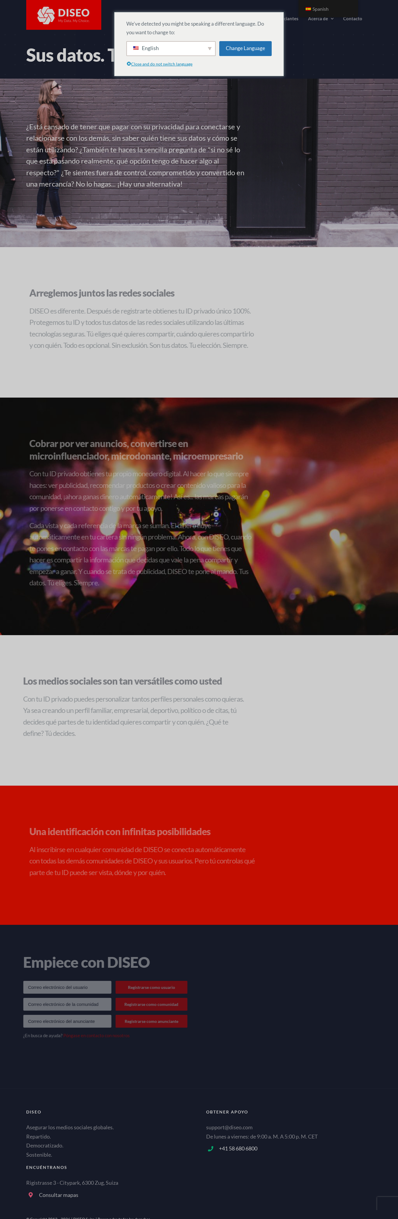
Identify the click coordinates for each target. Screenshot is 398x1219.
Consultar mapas (58, 1195)
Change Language (245, 48)
